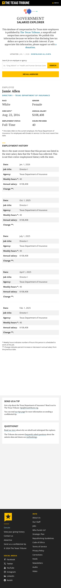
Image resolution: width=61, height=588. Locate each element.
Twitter (8, 563)
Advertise (8, 540)
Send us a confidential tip (15, 544)
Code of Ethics (39, 542)
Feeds (35, 559)
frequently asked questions (35, 434)
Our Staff (36, 522)
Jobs (34, 526)
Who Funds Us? (39, 530)
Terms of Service (40, 546)
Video (35, 571)
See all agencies (30, 74)
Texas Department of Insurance (32, 95)
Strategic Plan (38, 534)
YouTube (9, 568)
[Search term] (24, 65)
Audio (35, 567)
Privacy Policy (38, 550)
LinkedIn (9, 576)
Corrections (37, 555)
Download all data (41, 54)
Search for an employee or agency (14, 61)
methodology (31, 437)
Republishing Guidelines (43, 538)
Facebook (9, 559)
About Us (36, 517)
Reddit (8, 580)
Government (30, 18)
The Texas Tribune (30, 32)
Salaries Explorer (30, 22)
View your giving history (14, 532)
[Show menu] (55, 3)
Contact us (8, 536)
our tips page (20, 412)
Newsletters (38, 563)
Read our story (10, 430)
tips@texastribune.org (29, 408)
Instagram (10, 572)
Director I (7, 95)
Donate (7, 527)
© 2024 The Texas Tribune (15, 548)
